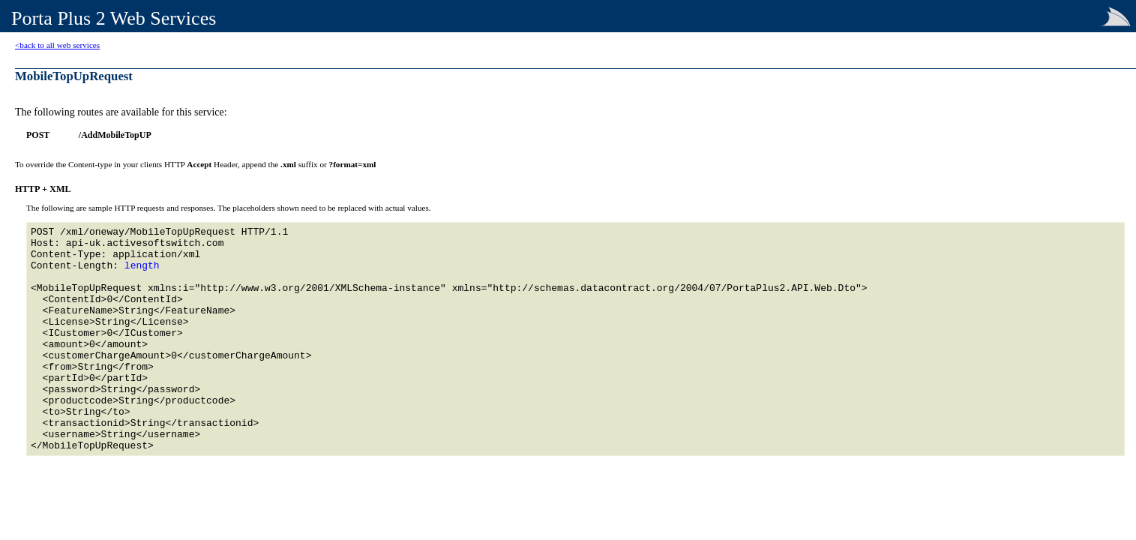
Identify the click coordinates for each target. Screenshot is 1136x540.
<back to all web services (57, 45)
